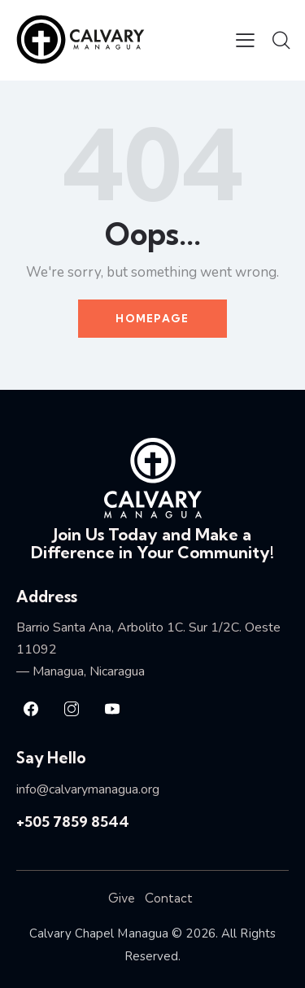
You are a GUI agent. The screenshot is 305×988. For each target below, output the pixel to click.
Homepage (152, 318)
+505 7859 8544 (72, 821)
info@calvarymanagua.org (87, 789)
